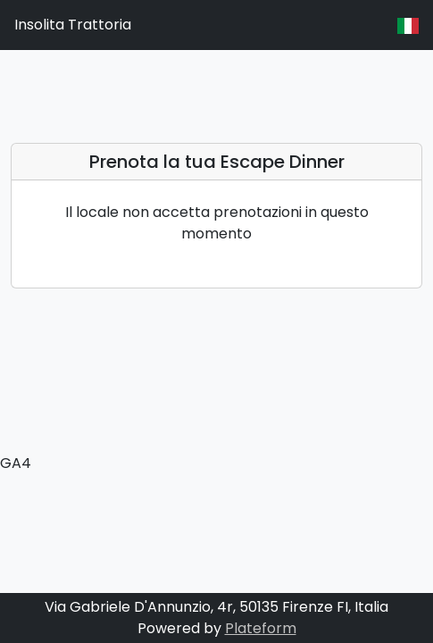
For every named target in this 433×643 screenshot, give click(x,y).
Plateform (260, 628)
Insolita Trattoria (72, 24)
